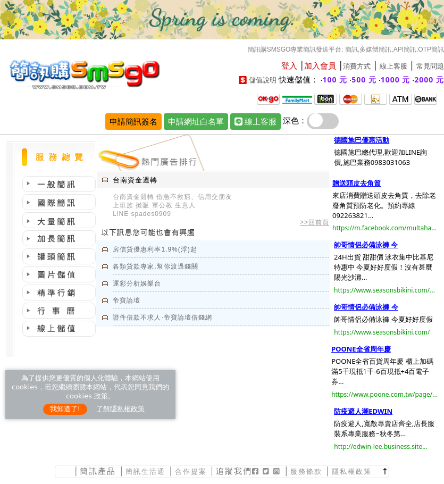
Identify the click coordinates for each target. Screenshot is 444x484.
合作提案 (191, 471)
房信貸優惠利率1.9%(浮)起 (155, 249)
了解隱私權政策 (120, 409)
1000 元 (396, 79)
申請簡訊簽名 (133, 121)
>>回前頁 (314, 222)
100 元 (335, 79)
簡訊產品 (98, 470)
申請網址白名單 (196, 121)
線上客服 (393, 66)
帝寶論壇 (126, 300)
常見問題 (430, 66)
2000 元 (429, 79)
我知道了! (65, 409)
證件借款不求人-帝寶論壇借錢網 (162, 317)
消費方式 (357, 66)
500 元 (363, 79)
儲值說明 (263, 80)
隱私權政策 (352, 471)
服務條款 (306, 471)
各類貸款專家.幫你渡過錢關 (155, 266)
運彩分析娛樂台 (137, 283)
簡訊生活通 (145, 471)
